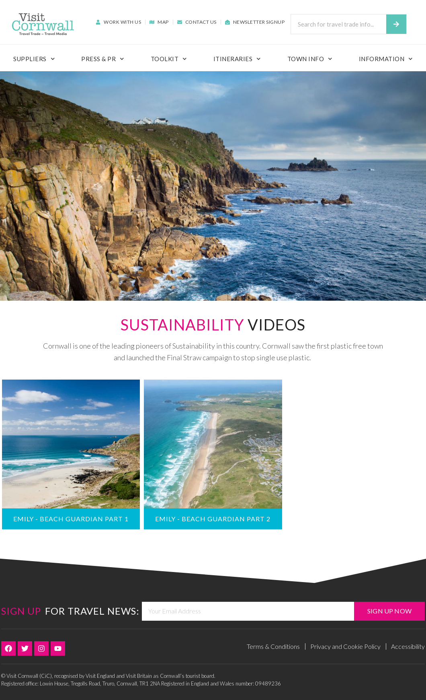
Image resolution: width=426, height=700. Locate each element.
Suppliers (34, 59)
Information (386, 59)
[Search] (396, 24)
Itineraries (237, 59)
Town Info (309, 59)
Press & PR (102, 59)
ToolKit (169, 59)
